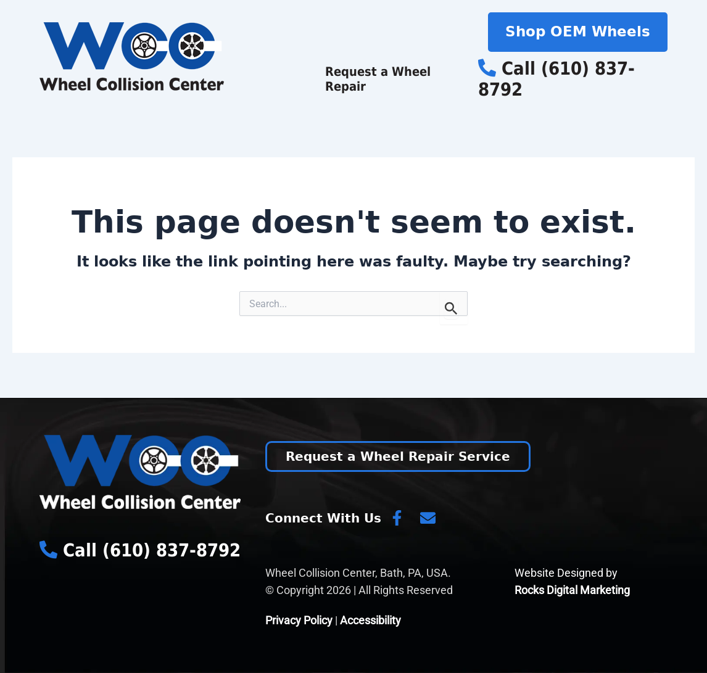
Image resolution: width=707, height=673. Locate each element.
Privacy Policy (299, 620)
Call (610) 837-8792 (556, 79)
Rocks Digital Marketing (572, 590)
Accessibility (370, 620)
